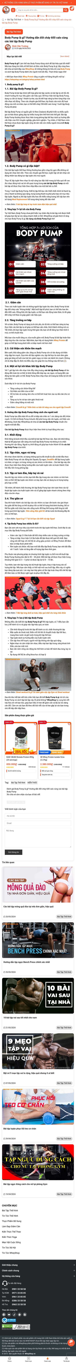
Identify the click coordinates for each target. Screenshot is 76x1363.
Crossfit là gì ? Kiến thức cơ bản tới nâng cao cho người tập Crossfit (43, 407)
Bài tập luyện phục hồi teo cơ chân (19, 1128)
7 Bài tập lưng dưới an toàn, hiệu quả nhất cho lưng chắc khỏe (41, 613)
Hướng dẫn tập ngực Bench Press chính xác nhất (26, 962)
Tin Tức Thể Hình (10, 1216)
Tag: (7, 782)
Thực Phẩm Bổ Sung (11, 1221)
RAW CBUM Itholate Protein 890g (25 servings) (20, 758)
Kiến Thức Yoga (9, 1237)
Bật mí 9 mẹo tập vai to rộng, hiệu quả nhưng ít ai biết (28, 1073)
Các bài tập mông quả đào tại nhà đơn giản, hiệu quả (28, 906)
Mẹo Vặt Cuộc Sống (11, 1242)
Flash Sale (19, 16)
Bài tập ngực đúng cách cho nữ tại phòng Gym (25, 1184)
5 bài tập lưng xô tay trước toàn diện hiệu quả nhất (36, 204)
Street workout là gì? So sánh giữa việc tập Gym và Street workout (42, 692)
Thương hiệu (31, 16)
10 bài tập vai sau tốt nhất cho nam (20, 1017)
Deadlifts (50, 459)
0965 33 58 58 (19, 1304)
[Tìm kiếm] (65, 10)
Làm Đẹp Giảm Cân (11, 1226)
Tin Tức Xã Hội (9, 1247)
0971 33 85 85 (19, 1293)
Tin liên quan (8, 862)
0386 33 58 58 (19, 1300)
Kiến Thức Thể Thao (11, 1232)
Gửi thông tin (13, 852)
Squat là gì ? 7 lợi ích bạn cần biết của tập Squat (35, 519)
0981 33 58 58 (19, 1289)
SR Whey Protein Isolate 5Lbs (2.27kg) (52, 758)
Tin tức (40, 16)
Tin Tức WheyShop (11, 1253)
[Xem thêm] (64, 56)
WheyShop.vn (30, 1354)
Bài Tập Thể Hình (10, 1210)
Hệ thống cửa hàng (52, 16)
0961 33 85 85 (19, 1297)
